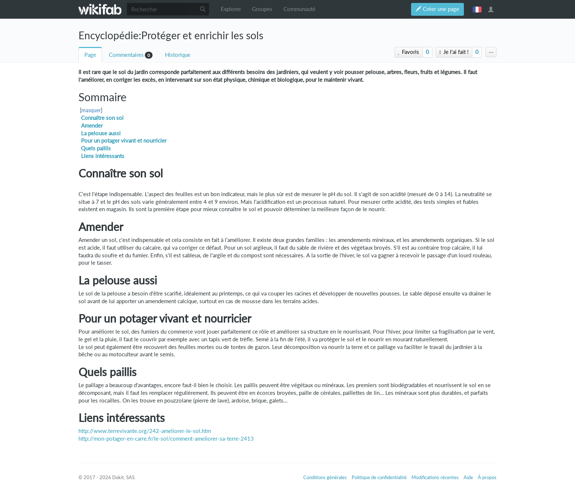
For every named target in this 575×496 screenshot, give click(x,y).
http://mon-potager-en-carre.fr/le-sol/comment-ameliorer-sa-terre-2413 (166, 439)
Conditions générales (325, 477)
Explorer (231, 9)
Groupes (262, 9)
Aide (468, 477)
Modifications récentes (435, 477)
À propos (487, 477)
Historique (177, 55)
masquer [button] (91, 110)
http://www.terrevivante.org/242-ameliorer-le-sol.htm (144, 431)
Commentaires (126, 55)
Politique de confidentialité (379, 477)
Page (90, 55)
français (477, 9)
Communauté (299, 9)
